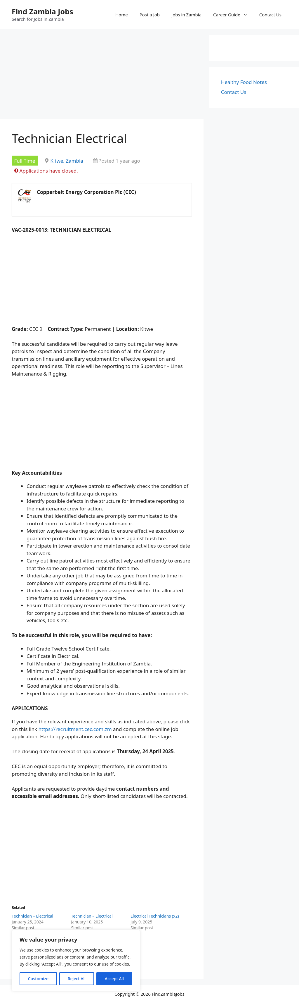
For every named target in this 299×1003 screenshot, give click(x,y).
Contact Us (270, 15)
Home (121, 15)
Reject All (77, 978)
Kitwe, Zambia (66, 160)
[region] (76, 960)
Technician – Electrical (32, 916)
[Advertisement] (102, 76)
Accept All (114, 978)
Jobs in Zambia (186, 15)
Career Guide (233, 14)
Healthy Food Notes (244, 82)
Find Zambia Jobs (42, 11)
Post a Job (150, 15)
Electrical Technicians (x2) (155, 916)
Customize (38, 978)
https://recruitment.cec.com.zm (75, 729)
